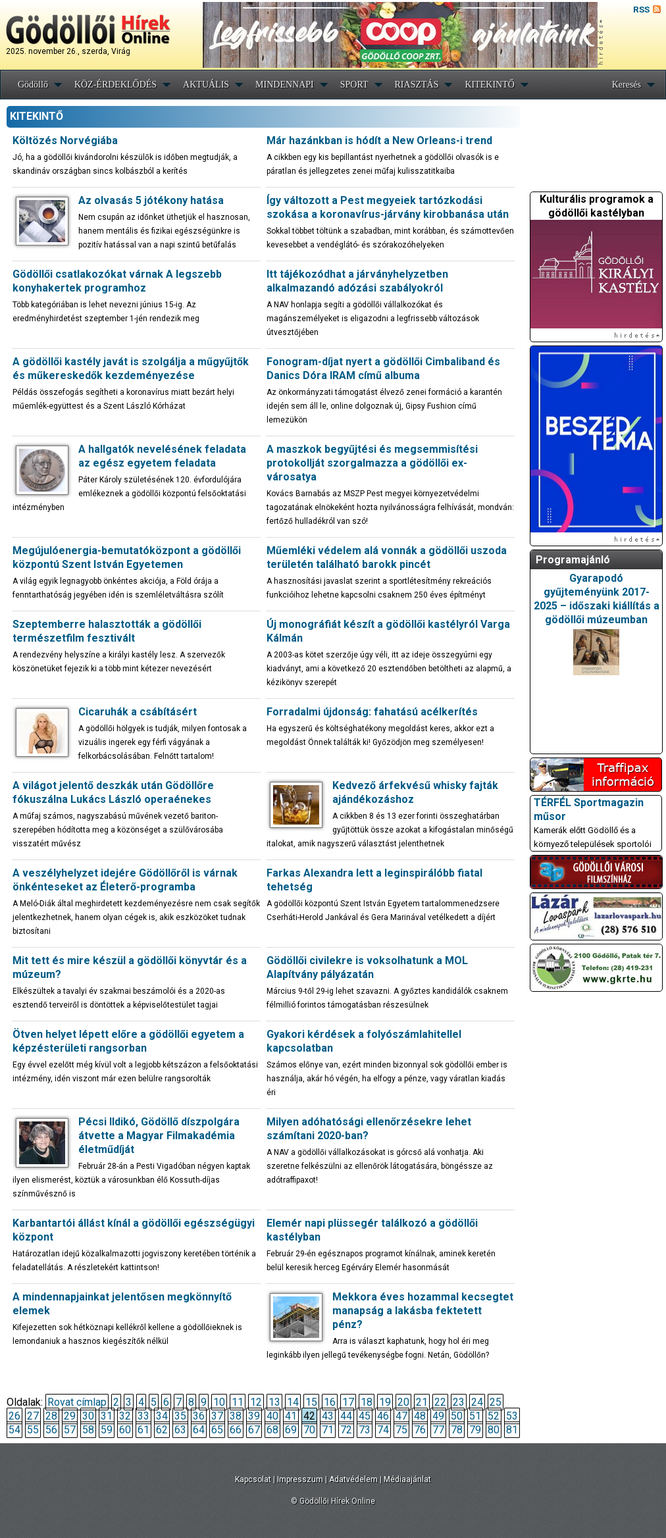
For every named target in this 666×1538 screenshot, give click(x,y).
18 (366, 1402)
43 (328, 1416)
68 (272, 1429)
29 (70, 1416)
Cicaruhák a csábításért (137, 711)
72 (346, 1429)
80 (494, 1429)
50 (457, 1416)
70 (309, 1429)
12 (256, 1402)
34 (162, 1416)
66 (236, 1429)
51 (475, 1416)
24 (477, 1402)
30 (88, 1416)
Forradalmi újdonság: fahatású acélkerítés (372, 711)
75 (401, 1429)
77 (438, 1429)
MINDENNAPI (284, 85)
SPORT (354, 85)
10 (219, 1402)
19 (385, 1402)
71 (328, 1429)
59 (107, 1429)
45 (365, 1416)
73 (365, 1429)
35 (180, 1416)
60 (125, 1429)
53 (512, 1416)
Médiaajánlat (407, 1479)
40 (272, 1416)
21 (422, 1402)
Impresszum (300, 1479)
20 (403, 1402)
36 (199, 1416)
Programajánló (573, 559)
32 (125, 1416)
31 (107, 1416)
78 (457, 1429)
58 (88, 1429)
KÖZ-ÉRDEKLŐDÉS (115, 85)
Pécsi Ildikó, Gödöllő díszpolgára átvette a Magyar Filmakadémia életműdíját (159, 1135)
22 (440, 1402)
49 (438, 1416)
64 (199, 1429)
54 (14, 1429)
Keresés (626, 85)
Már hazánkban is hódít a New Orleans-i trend (379, 140)
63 (180, 1429)
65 (217, 1429)
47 (401, 1416)
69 (291, 1429)
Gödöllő (33, 85)
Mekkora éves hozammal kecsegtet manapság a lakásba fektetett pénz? (422, 1311)
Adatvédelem (353, 1479)
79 (475, 1429)
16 (330, 1402)
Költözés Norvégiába (65, 140)
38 (236, 1416)
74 (383, 1429)
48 (420, 1416)
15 (311, 1402)
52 (494, 1416)
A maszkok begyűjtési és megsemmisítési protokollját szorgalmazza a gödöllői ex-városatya (372, 463)
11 (237, 1402)
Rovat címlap (77, 1402)
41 (291, 1416)
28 (51, 1416)
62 (162, 1429)
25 (495, 1402)
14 (293, 1402)
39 (254, 1416)
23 (459, 1402)
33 (143, 1416)
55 (33, 1429)
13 (274, 1402)
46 (383, 1416)
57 (70, 1429)
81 (512, 1429)
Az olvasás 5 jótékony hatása (151, 200)
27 (33, 1416)
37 (217, 1416)
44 (346, 1416)
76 (420, 1429)
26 (14, 1416)
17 (348, 1402)
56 (51, 1429)
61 (143, 1429)
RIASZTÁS (417, 85)
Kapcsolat (253, 1479)
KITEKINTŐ (489, 85)
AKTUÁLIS (206, 85)
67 (254, 1429)
